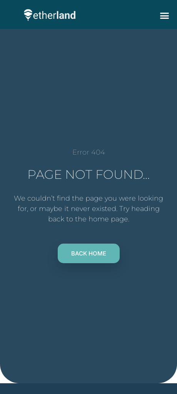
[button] (164, 15)
